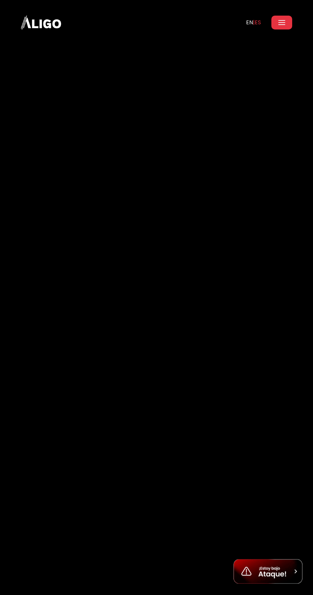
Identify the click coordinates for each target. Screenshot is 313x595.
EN (249, 22)
